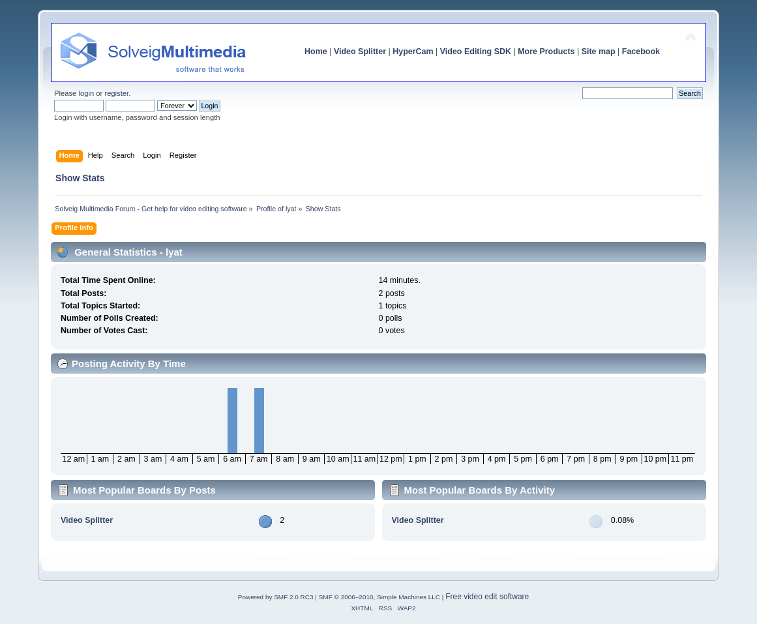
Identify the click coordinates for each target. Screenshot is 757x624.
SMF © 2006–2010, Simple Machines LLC (379, 597)
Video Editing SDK (475, 51)
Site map (599, 51)
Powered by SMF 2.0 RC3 (276, 597)
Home (315, 51)
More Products (546, 51)
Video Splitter (360, 51)
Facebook (641, 51)
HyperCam (413, 51)
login (86, 93)
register (116, 93)
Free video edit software (487, 596)
